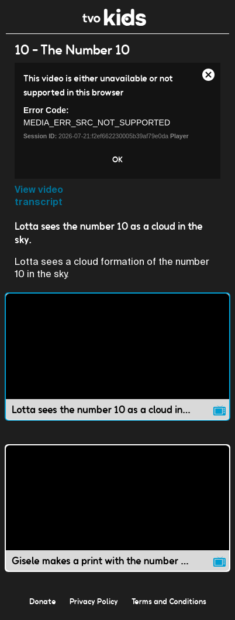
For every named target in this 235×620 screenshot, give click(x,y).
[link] (114, 22)
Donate (42, 601)
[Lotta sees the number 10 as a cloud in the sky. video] (117, 356)
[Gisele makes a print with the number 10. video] (117, 508)
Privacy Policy (94, 601)
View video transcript (39, 195)
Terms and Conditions (169, 601)
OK (117, 159)
